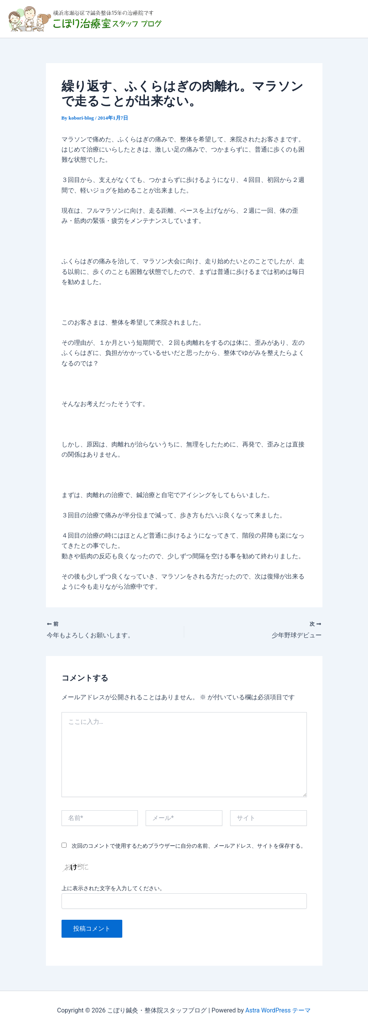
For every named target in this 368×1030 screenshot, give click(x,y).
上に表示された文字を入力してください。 (113, 888)
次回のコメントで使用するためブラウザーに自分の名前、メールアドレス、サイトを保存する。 (189, 846)
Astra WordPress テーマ (278, 1010)
